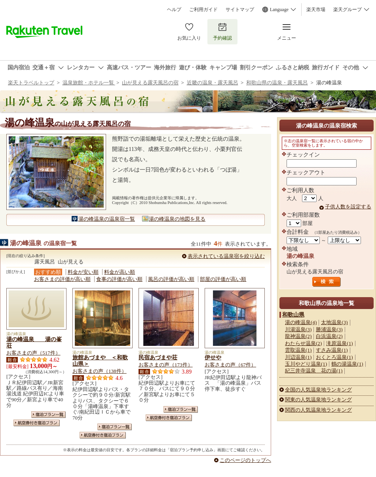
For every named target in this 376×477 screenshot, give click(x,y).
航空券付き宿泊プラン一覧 (36, 423)
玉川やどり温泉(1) (306, 364)
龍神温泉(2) (298, 336)
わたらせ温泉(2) (303, 343)
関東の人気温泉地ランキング (318, 400)
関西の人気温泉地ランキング (318, 410)
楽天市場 (315, 9)
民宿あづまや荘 (158, 357)
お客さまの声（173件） (166, 365)
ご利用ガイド (203, 9)
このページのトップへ (245, 460)
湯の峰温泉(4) (301, 322)
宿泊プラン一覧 (48, 414)
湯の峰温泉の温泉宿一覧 (106, 219)
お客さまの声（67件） (230, 365)
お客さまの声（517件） (33, 353)
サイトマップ (240, 9)
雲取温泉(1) (298, 350)
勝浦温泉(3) (329, 329)
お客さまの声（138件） (99, 371)
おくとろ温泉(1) (334, 357)
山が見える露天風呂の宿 (150, 83)
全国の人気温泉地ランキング (318, 390)
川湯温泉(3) (298, 329)
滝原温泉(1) (339, 343)
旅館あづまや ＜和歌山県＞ (100, 360)
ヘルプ (174, 9)
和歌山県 (293, 314)
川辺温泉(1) (298, 357)
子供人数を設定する (348, 207)
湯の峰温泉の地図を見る (177, 219)
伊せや (213, 357)
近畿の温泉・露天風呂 (212, 83)
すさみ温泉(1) (332, 350)
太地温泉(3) (334, 322)
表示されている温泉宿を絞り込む (226, 256)
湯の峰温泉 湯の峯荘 (34, 342)
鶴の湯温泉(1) (347, 364)
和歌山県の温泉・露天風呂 (277, 83)
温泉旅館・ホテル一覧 (89, 83)
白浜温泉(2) (329, 336)
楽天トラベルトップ (31, 83)
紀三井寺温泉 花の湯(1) (313, 371)
